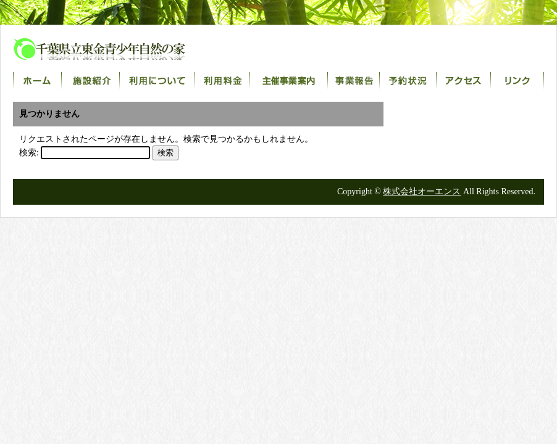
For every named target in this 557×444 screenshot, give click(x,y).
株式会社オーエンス (422, 191)
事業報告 (354, 80)
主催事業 (289, 80)
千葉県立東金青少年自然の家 (112, 49)
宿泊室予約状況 (408, 80)
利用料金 (222, 80)
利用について (157, 80)
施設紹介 (91, 80)
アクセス (464, 80)
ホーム (37, 80)
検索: (29, 152)
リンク (517, 80)
